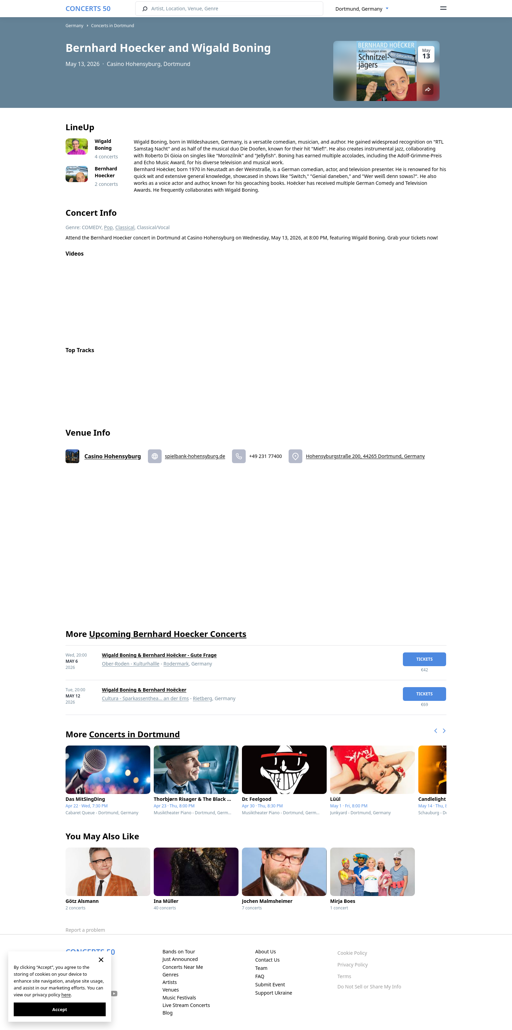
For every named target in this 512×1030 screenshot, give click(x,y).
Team (261, 968)
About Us (265, 951)
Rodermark (176, 663)
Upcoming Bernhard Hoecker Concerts (167, 633)
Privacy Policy (352, 964)
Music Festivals (179, 997)
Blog (167, 1012)
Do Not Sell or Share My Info (369, 986)
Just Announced (180, 959)
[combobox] (362, 9)
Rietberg (202, 698)
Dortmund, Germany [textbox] (359, 8)
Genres (170, 974)
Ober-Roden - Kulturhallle (131, 663)
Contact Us (267, 959)
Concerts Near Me (182, 967)
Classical (125, 227)
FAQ (260, 976)
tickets (424, 659)
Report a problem (85, 930)
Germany (74, 26)
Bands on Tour (178, 951)
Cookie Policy (352, 953)
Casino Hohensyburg (112, 456)
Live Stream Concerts (186, 1005)
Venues (170, 989)
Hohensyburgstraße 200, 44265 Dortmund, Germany (365, 456)
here (66, 995)
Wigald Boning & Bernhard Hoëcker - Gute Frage (159, 655)
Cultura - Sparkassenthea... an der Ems (145, 698)
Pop (108, 227)
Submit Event (270, 984)
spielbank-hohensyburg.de (195, 456)
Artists (169, 982)
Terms (344, 976)
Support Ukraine (273, 992)
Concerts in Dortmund (112, 26)
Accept (59, 1009)
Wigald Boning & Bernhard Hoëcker (144, 689)
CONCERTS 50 (88, 8)
